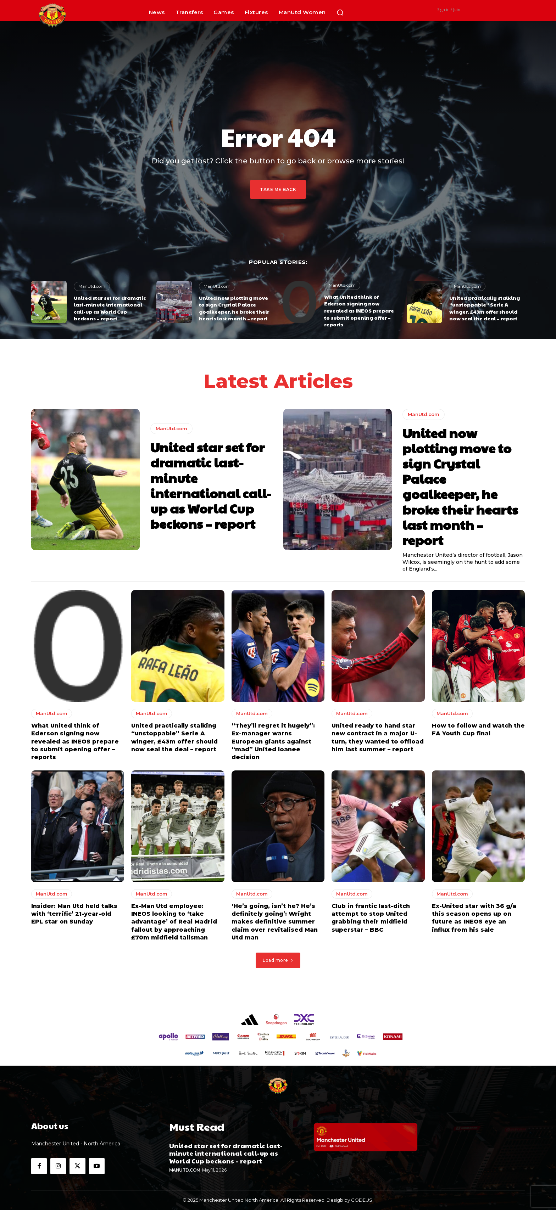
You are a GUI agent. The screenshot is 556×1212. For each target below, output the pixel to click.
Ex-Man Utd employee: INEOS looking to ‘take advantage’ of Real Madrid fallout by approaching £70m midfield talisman (174, 924)
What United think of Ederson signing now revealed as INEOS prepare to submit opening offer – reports (359, 310)
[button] (340, 12)
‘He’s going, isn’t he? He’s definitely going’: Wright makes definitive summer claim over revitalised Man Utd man (275, 924)
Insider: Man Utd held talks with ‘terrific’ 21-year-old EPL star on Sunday (74, 916)
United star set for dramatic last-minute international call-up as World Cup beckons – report (110, 308)
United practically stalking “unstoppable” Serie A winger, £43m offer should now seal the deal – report (484, 308)
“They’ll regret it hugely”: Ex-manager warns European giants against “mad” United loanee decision (273, 743)
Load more (278, 962)
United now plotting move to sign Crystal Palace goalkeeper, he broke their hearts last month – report (234, 308)
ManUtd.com (91, 286)
